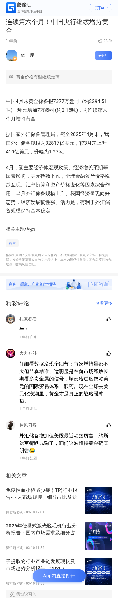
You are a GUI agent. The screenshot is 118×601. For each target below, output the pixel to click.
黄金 (12, 243)
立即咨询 (98, 284)
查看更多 (104, 303)
